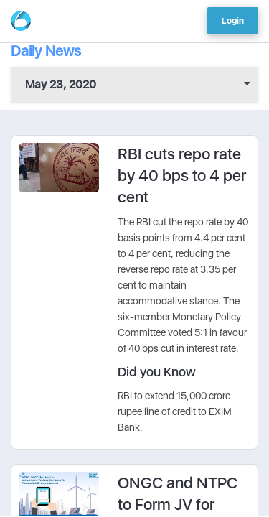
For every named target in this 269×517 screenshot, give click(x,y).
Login (233, 21)
